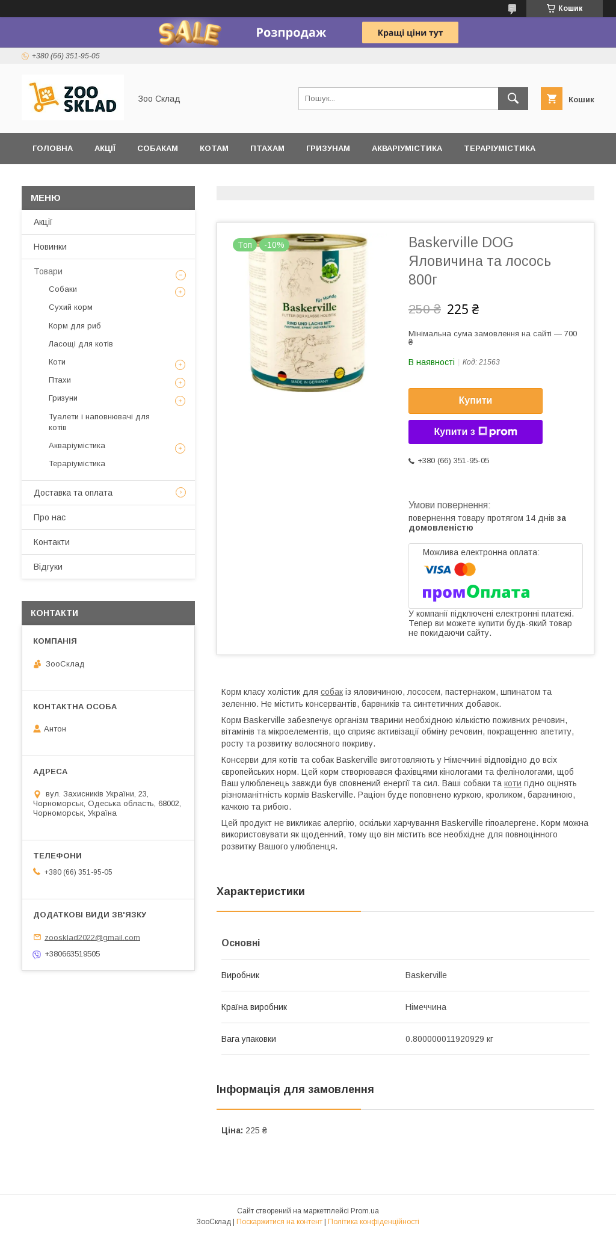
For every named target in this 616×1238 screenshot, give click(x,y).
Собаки (63, 289)
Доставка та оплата (136, 179)
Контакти (52, 542)
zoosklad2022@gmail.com (92, 936)
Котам (214, 148)
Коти (57, 361)
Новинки (50, 246)
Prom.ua (365, 1211)
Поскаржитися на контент (279, 1222)
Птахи (60, 379)
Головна (52, 148)
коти (513, 783)
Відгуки (49, 179)
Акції (105, 148)
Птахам (267, 148)
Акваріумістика (407, 148)
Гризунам (328, 148)
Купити (476, 400)
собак (332, 692)
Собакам (157, 148)
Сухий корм (71, 307)
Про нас (50, 517)
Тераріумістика (499, 148)
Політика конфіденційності (373, 1222)
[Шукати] (513, 98)
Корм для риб (75, 325)
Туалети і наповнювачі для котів (99, 422)
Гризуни (63, 397)
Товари (48, 271)
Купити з (475, 432)
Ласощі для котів (81, 343)
